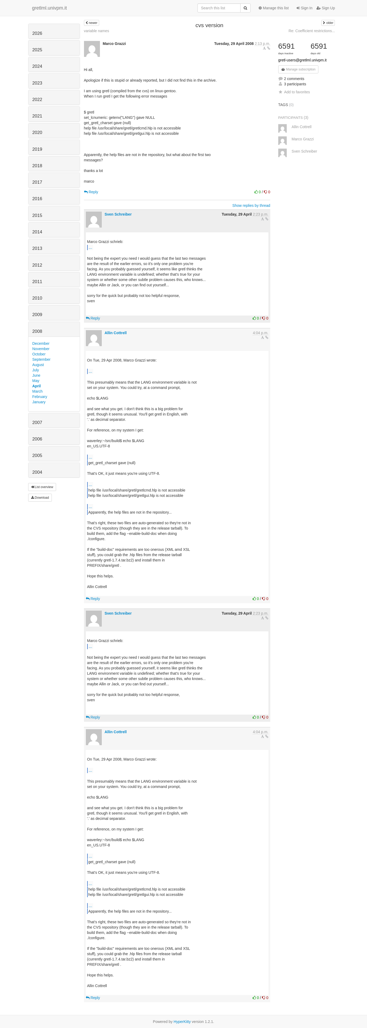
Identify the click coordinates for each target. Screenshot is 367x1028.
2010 (37, 298)
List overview (42, 487)
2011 (37, 281)
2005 (37, 455)
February (39, 397)
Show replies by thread (251, 205)
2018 (37, 165)
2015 (37, 215)
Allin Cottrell (115, 333)
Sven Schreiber (118, 214)
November (41, 349)
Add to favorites (294, 92)
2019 (37, 149)
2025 (37, 49)
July (35, 370)
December (41, 343)
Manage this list (274, 8)
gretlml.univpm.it (49, 8)
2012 (37, 265)
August (38, 365)
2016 (37, 198)
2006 (37, 439)
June (36, 375)
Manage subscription (298, 69)
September (41, 359)
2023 (37, 83)
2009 (37, 314)
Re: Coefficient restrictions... (312, 31)
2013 (37, 248)
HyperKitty (182, 1021)
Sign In (304, 8)
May (35, 381)
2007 (37, 422)
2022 (37, 99)
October (39, 354)
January (39, 402)
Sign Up (326, 8)
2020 (37, 132)
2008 (37, 331)
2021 (37, 116)
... (90, 247)
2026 (37, 33)
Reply (91, 192)
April (36, 386)
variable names (96, 31)
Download (40, 498)
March (37, 391)
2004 (37, 472)
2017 (37, 182)
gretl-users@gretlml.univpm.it (302, 60)
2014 (37, 231)
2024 (37, 66)
